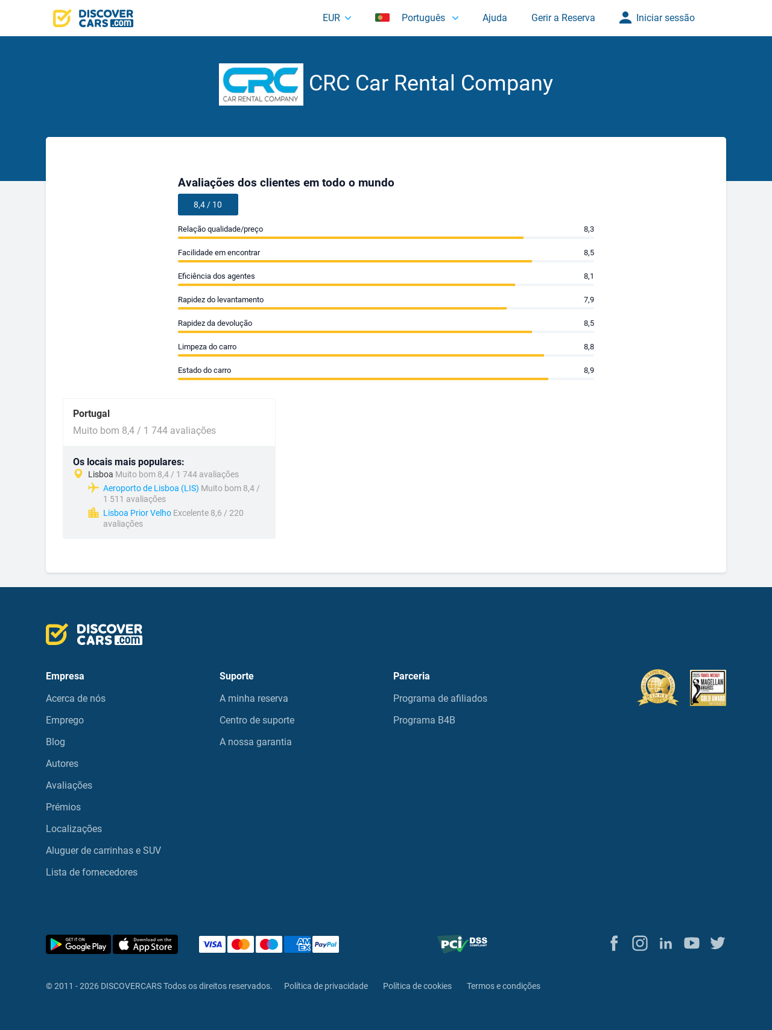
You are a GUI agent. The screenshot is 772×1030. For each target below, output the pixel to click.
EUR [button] (331, 18)
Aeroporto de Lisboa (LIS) (151, 488)
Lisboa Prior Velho (137, 513)
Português (411, 18)
